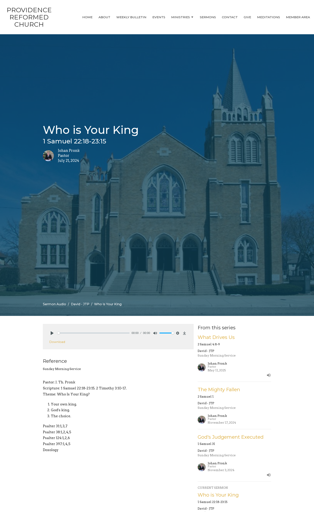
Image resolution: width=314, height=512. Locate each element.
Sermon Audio (54, 304)
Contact (230, 17)
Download (57, 342)
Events (158, 17)
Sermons (208, 17)
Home (87, 17)
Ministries (182, 17)
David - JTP (80, 304)
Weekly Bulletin (131, 17)
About (104, 17)
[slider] (93, 333)
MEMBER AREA (298, 17)
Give (247, 17)
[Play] (52, 333)
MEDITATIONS (268, 17)
